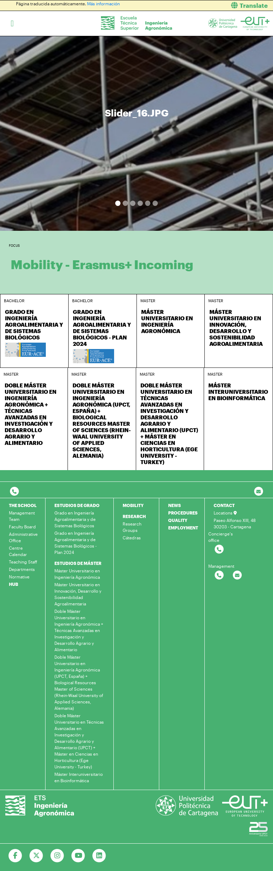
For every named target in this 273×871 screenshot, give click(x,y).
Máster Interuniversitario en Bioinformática (78, 777)
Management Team (22, 516)
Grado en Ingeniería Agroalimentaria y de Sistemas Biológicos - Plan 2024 (75, 542)
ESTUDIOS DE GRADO (77, 505)
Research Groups (132, 527)
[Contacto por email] (259, 491)
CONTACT (224, 505)
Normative (19, 576)
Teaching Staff (23, 561)
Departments (22, 569)
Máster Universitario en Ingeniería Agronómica (77, 573)
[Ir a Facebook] (15, 855)
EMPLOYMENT (183, 527)
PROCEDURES (183, 512)
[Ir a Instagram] (57, 855)
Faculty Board (22, 526)
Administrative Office (23, 537)
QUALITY (177, 520)
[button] (207, 5)
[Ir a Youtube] (78, 855)
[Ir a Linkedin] (99, 855)
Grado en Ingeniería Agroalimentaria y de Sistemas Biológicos (75, 519)
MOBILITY (133, 505)
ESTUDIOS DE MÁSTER (77, 563)
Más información (103, 3)
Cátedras (132, 537)
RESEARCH (134, 516)
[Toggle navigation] (12, 23)
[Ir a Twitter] (36, 855)
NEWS (174, 505)
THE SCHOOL (23, 505)
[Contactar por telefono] (14, 491)
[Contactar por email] (237, 575)
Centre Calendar (18, 551)
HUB (13, 584)
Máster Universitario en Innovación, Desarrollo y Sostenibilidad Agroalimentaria (77, 594)
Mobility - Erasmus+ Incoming (102, 264)
